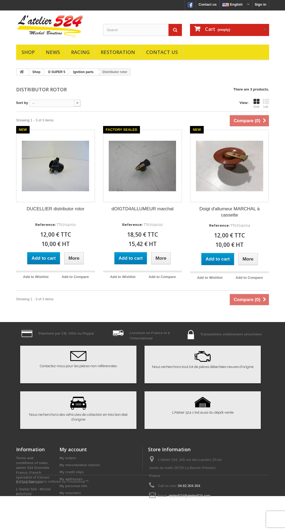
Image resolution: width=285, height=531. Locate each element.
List (266, 103)
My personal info (73, 486)
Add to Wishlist (36, 277)
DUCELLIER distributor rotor (55, 208)
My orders (67, 458)
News (53, 52)
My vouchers (70, 493)
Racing (80, 52)
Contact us (208, 4)
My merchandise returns (79, 465)
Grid (256, 103)
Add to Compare (75, 277)
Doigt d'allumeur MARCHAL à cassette (229, 212)
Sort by (22, 103)
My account (73, 449)
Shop (28, 52)
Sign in (260, 4)
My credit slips (71, 472)
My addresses (71, 479)
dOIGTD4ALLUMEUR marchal (142, 208)
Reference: (45, 225)
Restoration (118, 52)
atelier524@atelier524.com (189, 496)
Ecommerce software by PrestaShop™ (58, 516)
